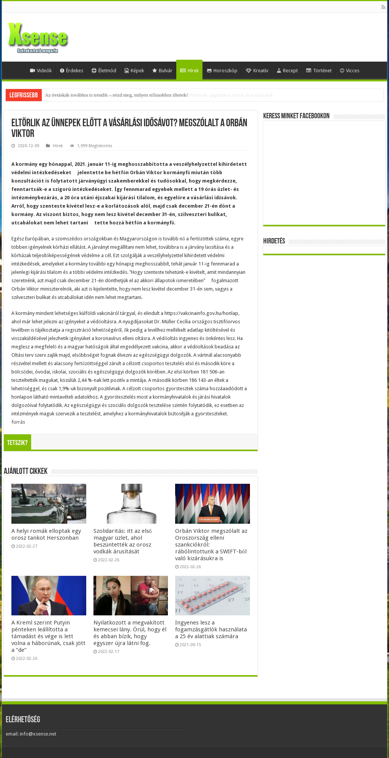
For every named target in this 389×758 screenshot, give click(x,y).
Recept (287, 70)
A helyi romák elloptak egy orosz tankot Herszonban (46, 534)
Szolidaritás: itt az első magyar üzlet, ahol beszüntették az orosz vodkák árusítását (122, 541)
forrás (18, 422)
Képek (134, 70)
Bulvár (162, 70)
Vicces (349, 70)
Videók (41, 70)
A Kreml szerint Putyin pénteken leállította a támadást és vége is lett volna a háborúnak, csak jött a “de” (48, 636)
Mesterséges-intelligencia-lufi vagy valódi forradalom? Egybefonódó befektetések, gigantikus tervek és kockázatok (159, 95)
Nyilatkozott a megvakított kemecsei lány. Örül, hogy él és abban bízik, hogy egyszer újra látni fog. (129, 633)
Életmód (104, 70)
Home (15, 70)
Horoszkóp (222, 70)
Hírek (189, 70)
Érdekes (71, 70)
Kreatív (257, 70)
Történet (319, 70)
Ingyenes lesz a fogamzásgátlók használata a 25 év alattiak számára (211, 629)
